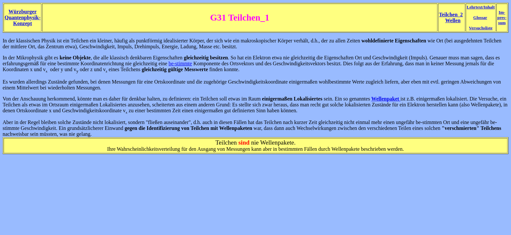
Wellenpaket (385, 99)
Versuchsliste (480, 27)
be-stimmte (180, 63)
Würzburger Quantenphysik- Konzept (22, 17)
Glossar (480, 17)
